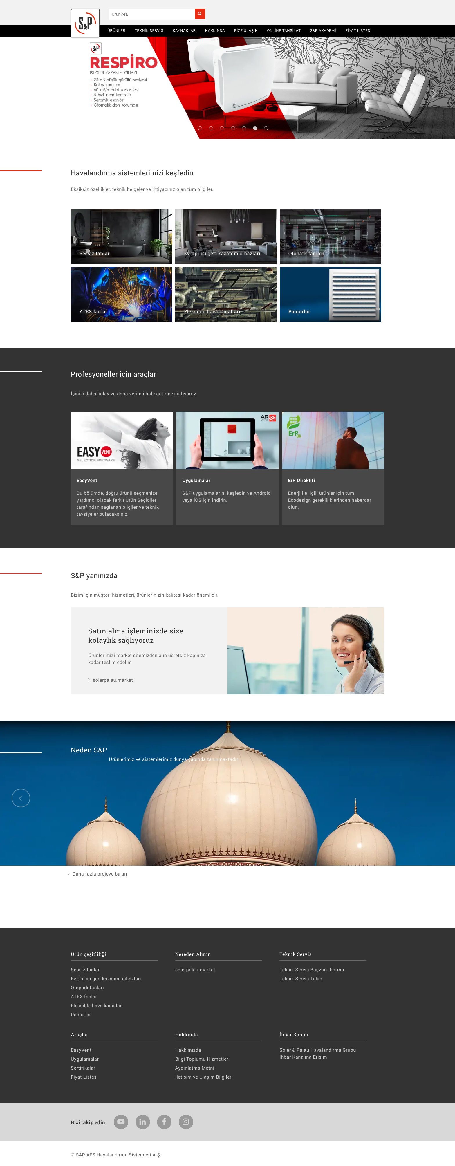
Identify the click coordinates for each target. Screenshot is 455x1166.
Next (434, 93)
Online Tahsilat (284, 30)
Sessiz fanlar (85, 970)
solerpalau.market (113, 680)
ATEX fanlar (84, 997)
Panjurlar (81, 1015)
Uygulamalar (85, 1059)
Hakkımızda (188, 1050)
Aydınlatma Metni (194, 1068)
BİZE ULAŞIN (246, 30)
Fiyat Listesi (358, 30)
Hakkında (215, 30)
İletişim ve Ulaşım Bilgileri (204, 1077)
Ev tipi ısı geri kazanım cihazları (106, 979)
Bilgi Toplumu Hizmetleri (202, 1059)
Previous (20, 93)
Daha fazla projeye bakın (100, 874)
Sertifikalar (83, 1068)
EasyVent (81, 1050)
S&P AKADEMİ (323, 30)
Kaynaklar (184, 30)
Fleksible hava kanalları (97, 1006)
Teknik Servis (149, 30)
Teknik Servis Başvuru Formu (311, 970)
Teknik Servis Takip (300, 979)
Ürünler (116, 30)
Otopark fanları (87, 988)
